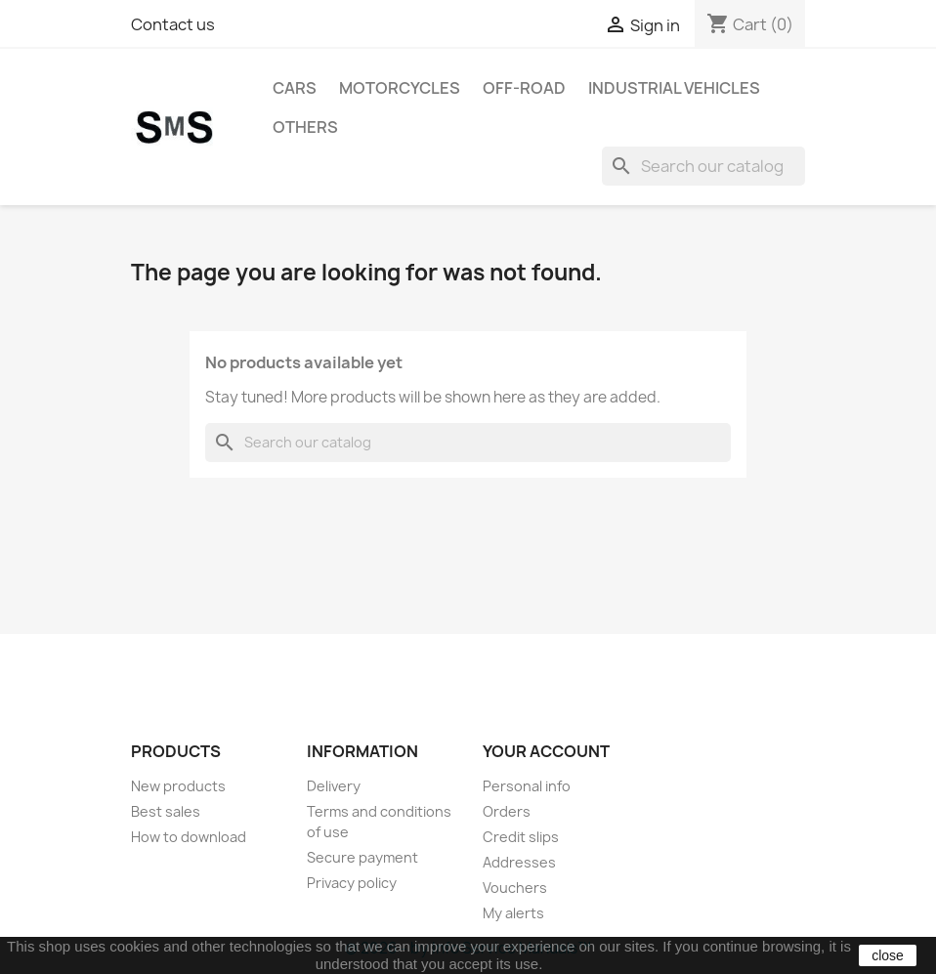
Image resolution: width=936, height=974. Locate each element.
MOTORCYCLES (399, 88)
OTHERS (305, 127)
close (888, 955)
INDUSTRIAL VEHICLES (674, 88)
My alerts (513, 913)
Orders (507, 811)
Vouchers (515, 887)
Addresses (519, 862)
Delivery (334, 786)
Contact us (173, 24)
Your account (546, 751)
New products (178, 786)
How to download (188, 836)
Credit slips (521, 836)
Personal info (527, 786)
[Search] (703, 166)
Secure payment (362, 857)
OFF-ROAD (524, 88)
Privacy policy (352, 882)
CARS (295, 88)
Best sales (165, 811)
